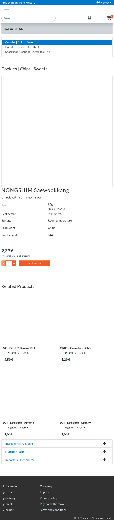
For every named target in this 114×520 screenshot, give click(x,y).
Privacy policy (48, 498)
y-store (7, 492)
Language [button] (103, 2)
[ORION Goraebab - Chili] (85, 318)
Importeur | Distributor (19, 460)
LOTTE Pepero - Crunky (75, 422)
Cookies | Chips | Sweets (20, 42)
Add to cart (34, 263)
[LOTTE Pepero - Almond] (28, 393)
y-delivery (9, 498)
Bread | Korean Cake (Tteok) (23, 47)
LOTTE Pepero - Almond (18, 422)
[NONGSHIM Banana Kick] (28, 318)
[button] (109, 18)
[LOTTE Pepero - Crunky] (85, 393)
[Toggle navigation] (6, 9)
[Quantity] (8, 263)
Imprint (44, 492)
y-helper (8, 509)
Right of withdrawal (52, 504)
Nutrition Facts (14, 451)
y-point (7, 504)
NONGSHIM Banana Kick (19, 348)
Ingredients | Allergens (19, 443)
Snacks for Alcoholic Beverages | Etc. (27, 51)
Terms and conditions (53, 509)
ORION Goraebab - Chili (75, 348)
